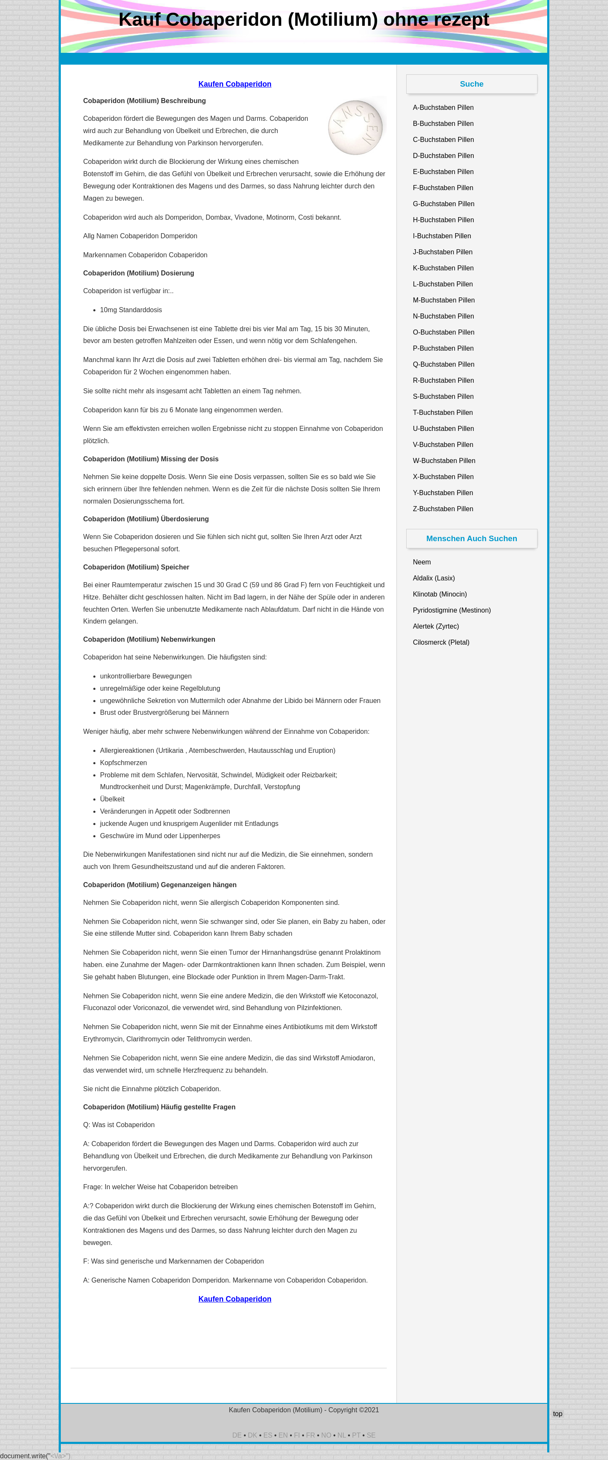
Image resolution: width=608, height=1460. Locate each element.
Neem (422, 562)
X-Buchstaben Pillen (443, 476)
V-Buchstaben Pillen (443, 444)
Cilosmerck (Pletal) (441, 642)
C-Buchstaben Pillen (443, 139)
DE (237, 1435)
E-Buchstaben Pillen (443, 171)
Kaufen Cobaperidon (234, 84)
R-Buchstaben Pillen (443, 380)
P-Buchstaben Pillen (443, 348)
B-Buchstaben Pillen (443, 123)
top (557, 1413)
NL (341, 1435)
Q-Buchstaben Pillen (444, 364)
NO (326, 1435)
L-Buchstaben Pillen (443, 284)
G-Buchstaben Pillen (444, 203)
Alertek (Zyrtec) (436, 626)
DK (252, 1435)
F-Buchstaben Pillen (443, 187)
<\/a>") (61, 1456)
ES (267, 1435)
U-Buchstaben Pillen (443, 428)
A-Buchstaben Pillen (443, 107)
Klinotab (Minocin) (440, 594)
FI (297, 1435)
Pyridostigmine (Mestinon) (452, 610)
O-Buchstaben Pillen (444, 332)
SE (370, 1435)
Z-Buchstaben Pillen (443, 508)
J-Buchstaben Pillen (442, 252)
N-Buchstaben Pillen (443, 316)
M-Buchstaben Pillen (444, 300)
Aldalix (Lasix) (434, 578)
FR (310, 1435)
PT (356, 1435)
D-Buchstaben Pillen (443, 155)
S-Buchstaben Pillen (443, 396)
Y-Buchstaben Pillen (443, 492)
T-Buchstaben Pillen (443, 412)
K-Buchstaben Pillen (443, 268)
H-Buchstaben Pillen (443, 219)
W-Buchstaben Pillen (444, 460)
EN (283, 1435)
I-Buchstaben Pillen (442, 236)
